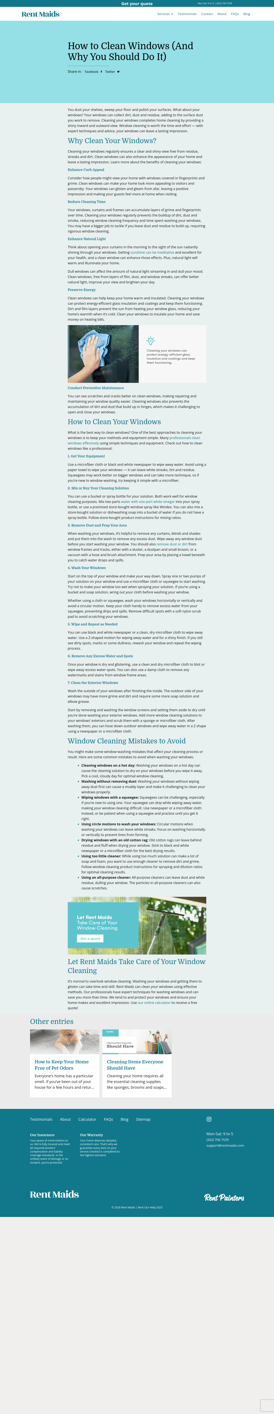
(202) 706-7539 (224, 3)
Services (163, 14)
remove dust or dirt (172, 544)
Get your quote (137, 3)
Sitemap (143, 1119)
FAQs (235, 14)
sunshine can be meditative (152, 252)
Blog (246, 14)
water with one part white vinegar (148, 501)
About (222, 14)
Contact (207, 14)
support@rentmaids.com (225, 1145)
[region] (49, 1387)
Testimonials (187, 14)
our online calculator (154, 1002)
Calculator (87, 1119)
